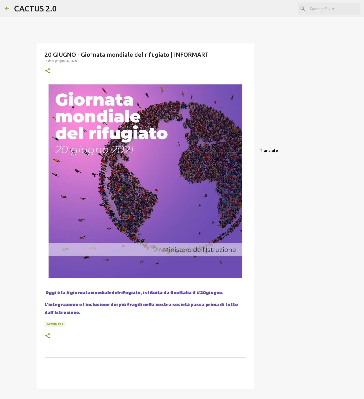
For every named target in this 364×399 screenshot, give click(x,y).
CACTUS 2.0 (35, 8)
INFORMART (55, 324)
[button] (48, 71)
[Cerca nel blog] (334, 9)
